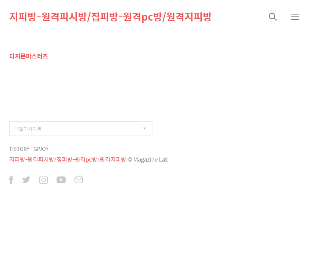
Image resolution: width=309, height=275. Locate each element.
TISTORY (19, 149)
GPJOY (41, 149)
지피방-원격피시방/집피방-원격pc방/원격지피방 (110, 16)
